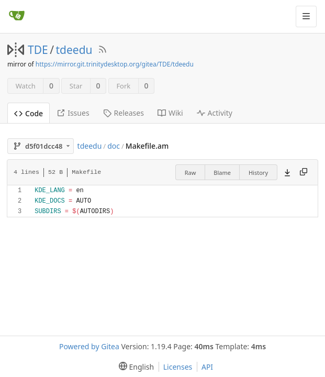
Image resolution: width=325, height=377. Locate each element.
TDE (38, 50)
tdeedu (74, 50)
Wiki (170, 113)
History (258, 172)
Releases (123, 113)
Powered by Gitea (89, 346)
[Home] (17, 16)
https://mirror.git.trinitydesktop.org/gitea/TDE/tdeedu (115, 64)
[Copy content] (303, 172)
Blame (222, 172)
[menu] (134, 367)
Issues (73, 113)
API (207, 367)
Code (28, 113)
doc (113, 146)
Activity (214, 113)
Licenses (178, 367)
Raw (190, 172)
